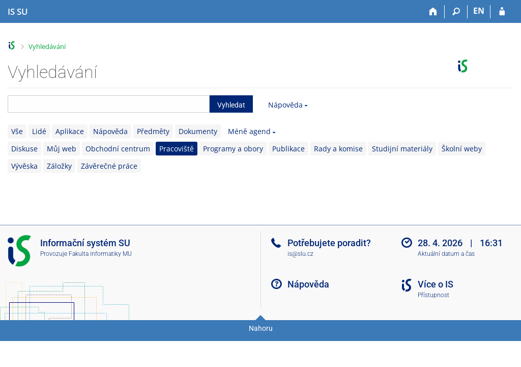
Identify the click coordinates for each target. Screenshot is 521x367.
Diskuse (24, 148)
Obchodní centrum (117, 148)
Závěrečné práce (109, 166)
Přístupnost (433, 295)
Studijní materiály (402, 148)
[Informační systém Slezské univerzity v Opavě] (18, 11)
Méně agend (249, 131)
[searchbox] (109, 104)
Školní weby (462, 148)
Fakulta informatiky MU (100, 253)
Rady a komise (338, 148)
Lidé (39, 131)
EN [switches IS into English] (478, 10)
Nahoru (261, 328)
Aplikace (69, 131)
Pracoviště (176, 148)
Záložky (59, 166)
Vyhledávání (47, 46)
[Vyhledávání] (456, 11)
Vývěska (24, 166)
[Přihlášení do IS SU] (501, 11)
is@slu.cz (300, 253)
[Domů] (433, 11)
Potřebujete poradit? (329, 243)
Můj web (61, 148)
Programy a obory (233, 148)
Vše (17, 131)
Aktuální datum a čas (446, 253)
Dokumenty (198, 131)
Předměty (153, 131)
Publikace (288, 148)
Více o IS (435, 284)
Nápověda (285, 105)
